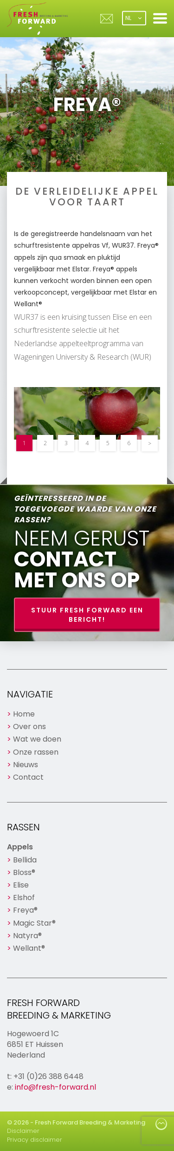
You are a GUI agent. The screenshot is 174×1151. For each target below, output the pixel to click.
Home (24, 714)
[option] (87, 413)
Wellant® (29, 948)
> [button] (149, 443)
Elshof (24, 897)
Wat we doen (37, 739)
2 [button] (45, 443)
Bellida (25, 860)
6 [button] (128, 443)
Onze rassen (35, 752)
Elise (21, 885)
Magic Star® (34, 923)
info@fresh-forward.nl (55, 1087)
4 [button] (87, 443)
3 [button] (66, 443)
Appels (20, 847)
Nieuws (25, 764)
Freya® (25, 910)
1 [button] (24, 443)
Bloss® (24, 872)
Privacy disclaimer (34, 1139)
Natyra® (27, 935)
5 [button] (108, 443)
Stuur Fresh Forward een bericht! (87, 614)
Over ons (29, 726)
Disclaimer (23, 1130)
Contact (28, 777)
